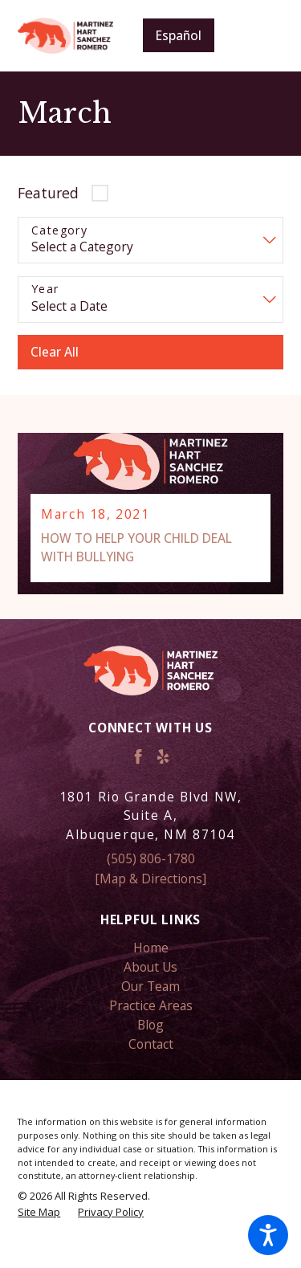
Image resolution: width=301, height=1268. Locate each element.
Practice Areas (151, 1005)
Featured (48, 192)
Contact (150, 1044)
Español (178, 35)
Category (59, 231)
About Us (150, 967)
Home (151, 947)
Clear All (55, 352)
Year (45, 289)
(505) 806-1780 (151, 858)
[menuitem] (150, 947)
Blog (150, 1025)
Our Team (150, 986)
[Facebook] (138, 756)
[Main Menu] (260, 36)
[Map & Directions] (150, 878)
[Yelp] (163, 756)
